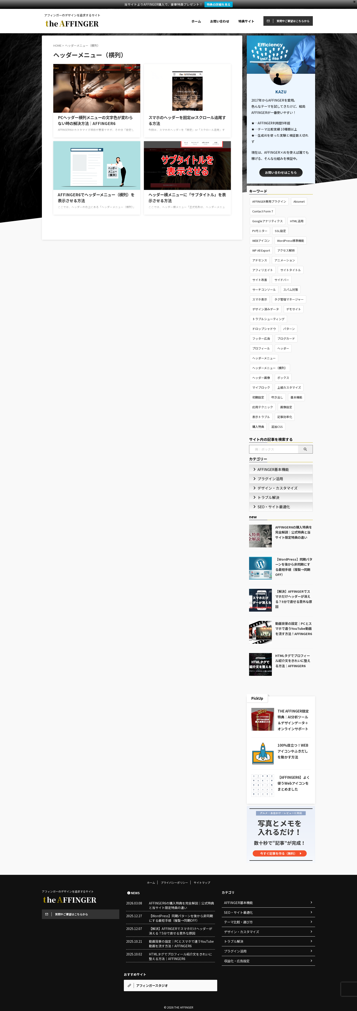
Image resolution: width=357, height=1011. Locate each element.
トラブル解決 (266, 497)
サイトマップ (202, 888)
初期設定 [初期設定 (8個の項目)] (258, 397)
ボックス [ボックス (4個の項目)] (283, 377)
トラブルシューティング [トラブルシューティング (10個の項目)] (268, 319)
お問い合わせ (219, 21)
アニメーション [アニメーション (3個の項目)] (284, 260)
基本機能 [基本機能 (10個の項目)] (296, 397)
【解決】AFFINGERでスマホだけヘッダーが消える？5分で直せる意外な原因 (293, 599)
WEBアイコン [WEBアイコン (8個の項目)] (261, 240)
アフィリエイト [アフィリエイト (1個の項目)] (262, 270)
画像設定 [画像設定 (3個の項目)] (286, 407)
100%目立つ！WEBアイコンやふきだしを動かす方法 (293, 751)
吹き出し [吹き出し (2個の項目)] (277, 397)
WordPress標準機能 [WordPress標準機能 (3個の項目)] (290, 240)
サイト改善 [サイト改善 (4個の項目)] (259, 280)
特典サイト (246, 21)
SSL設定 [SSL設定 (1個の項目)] (280, 231)
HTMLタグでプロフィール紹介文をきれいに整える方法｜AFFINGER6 (292, 660)
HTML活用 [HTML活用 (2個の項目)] (296, 221)
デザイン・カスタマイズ (273, 488)
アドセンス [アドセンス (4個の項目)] (259, 260)
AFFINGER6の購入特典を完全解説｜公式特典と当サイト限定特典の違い (293, 532)
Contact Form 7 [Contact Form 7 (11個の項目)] (262, 211)
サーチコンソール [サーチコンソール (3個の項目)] (264, 289)
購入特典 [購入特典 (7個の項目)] (258, 426)
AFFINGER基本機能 (269, 469)
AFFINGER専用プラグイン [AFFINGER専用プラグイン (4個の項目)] (269, 201)
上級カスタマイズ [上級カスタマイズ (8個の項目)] (289, 387)
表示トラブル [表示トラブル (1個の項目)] (261, 417)
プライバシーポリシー (174, 888)
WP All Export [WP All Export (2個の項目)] (261, 250)
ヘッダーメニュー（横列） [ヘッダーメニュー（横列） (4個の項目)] (270, 368)
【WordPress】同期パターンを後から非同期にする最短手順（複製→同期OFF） (293, 567)
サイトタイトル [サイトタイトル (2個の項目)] (290, 270)
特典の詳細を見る (218, 4)
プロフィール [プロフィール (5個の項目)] (261, 348)
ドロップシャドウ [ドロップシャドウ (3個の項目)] (264, 329)
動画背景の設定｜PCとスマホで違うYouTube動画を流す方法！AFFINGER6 (293, 628)
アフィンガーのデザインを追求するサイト (68, 897)
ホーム (196, 21)
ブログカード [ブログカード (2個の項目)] (286, 338)
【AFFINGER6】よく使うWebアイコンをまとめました (294, 783)
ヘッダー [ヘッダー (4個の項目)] (283, 348)
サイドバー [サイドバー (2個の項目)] (281, 280)
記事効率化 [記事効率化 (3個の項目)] (284, 417)
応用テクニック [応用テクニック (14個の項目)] (262, 407)
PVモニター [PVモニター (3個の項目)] (260, 231)
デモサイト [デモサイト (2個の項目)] (293, 309)
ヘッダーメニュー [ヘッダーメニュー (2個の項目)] (264, 358)
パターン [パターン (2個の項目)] (289, 329)
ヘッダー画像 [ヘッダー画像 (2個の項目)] (261, 377)
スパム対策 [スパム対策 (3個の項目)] (290, 289)
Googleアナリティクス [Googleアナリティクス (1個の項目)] (267, 221)
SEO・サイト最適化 (270, 506)
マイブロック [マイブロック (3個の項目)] (261, 387)
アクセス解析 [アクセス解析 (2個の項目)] (286, 250)
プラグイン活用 (267, 478)
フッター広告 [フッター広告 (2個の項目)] (261, 338)
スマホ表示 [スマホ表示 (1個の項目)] (259, 299)
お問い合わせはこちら (281, 172)
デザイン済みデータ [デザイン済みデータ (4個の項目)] (265, 309)
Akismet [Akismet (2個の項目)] (299, 201)
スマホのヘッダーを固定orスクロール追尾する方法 (185, 117)
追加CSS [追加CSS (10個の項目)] (277, 426)
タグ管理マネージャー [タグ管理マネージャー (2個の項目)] (289, 299)
